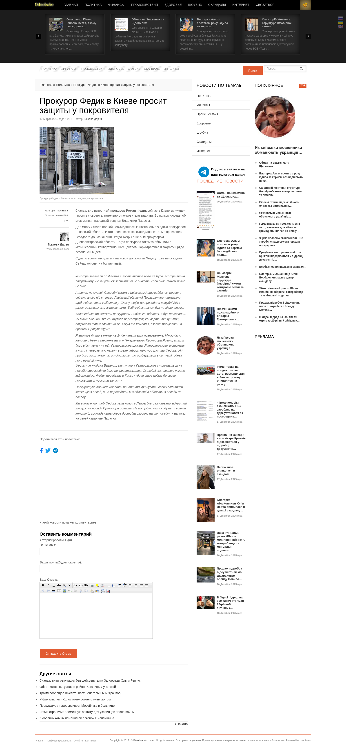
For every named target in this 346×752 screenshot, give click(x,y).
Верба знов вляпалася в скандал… (226, 470)
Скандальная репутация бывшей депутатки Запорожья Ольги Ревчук (90, 680)
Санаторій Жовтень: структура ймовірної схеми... (277, 23)
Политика (93, 5)
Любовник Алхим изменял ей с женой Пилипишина (77, 718)
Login (294, 5)
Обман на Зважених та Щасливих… (231, 194)
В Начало (181, 724)
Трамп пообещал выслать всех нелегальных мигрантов (80, 693)
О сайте (78, 740)
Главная (71, 5)
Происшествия (144, 5)
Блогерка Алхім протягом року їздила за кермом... (212, 23)
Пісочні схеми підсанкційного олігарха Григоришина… (228, 314)
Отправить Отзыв (58, 653)
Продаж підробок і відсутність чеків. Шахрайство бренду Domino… (230, 574)
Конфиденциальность (59, 740)
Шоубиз (195, 5)
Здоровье (173, 5)
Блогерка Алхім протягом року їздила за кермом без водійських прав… (229, 247)
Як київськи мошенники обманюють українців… (225, 343)
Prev (39, 36)
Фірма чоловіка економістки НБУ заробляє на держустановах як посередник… (230, 409)
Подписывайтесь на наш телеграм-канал (221, 172)
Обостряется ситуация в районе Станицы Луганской (78, 687)
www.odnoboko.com (58, 249)
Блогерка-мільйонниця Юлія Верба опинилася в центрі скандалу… (231, 505)
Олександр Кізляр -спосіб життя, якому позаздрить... (81, 23)
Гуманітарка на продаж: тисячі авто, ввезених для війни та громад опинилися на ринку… (231, 375)
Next (308, 36)
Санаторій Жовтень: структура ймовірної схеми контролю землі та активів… (230, 281)
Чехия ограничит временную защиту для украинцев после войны (87, 712)
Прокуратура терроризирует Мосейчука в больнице (77, 705)
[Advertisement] (151, 158)
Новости (44, 5)
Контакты (90, 740)
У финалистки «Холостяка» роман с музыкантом (75, 699)
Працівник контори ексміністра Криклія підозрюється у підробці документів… (231, 441)
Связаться (265, 5)
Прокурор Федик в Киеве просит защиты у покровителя (113, 85)
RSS (305, 5)
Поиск (252, 70)
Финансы (116, 5)
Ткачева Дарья (92, 119)
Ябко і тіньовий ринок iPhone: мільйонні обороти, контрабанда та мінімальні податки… (231, 541)
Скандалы (217, 5)
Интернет (240, 5)
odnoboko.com (145, 740)
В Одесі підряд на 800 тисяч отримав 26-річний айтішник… (230, 603)
